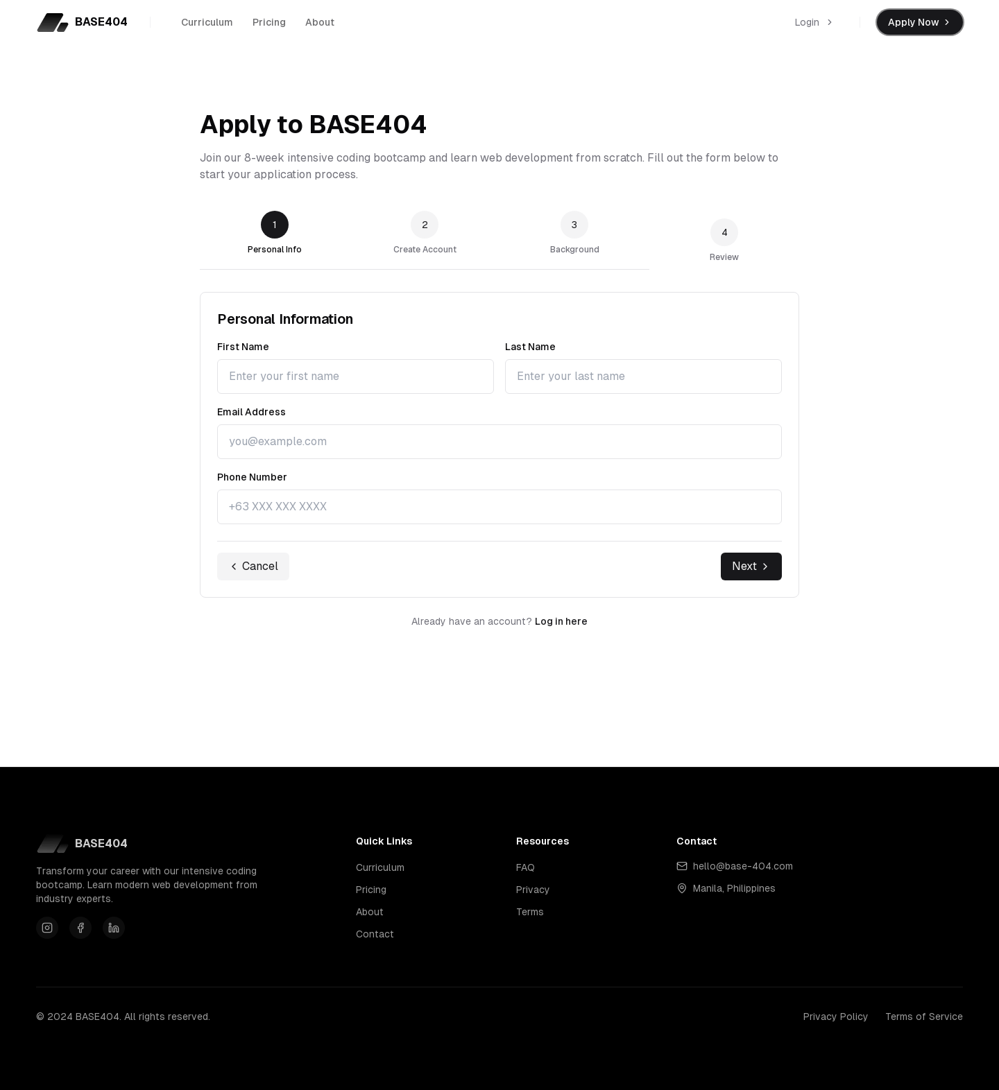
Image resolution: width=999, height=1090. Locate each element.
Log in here (561, 621)
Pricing (269, 26)
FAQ (525, 867)
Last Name (530, 346)
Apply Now (920, 22)
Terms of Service (924, 1016)
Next (751, 566)
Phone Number (252, 477)
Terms (530, 911)
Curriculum (207, 26)
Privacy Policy (836, 1016)
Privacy (533, 889)
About (320, 26)
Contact (375, 934)
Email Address (251, 411)
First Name (243, 346)
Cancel (253, 566)
